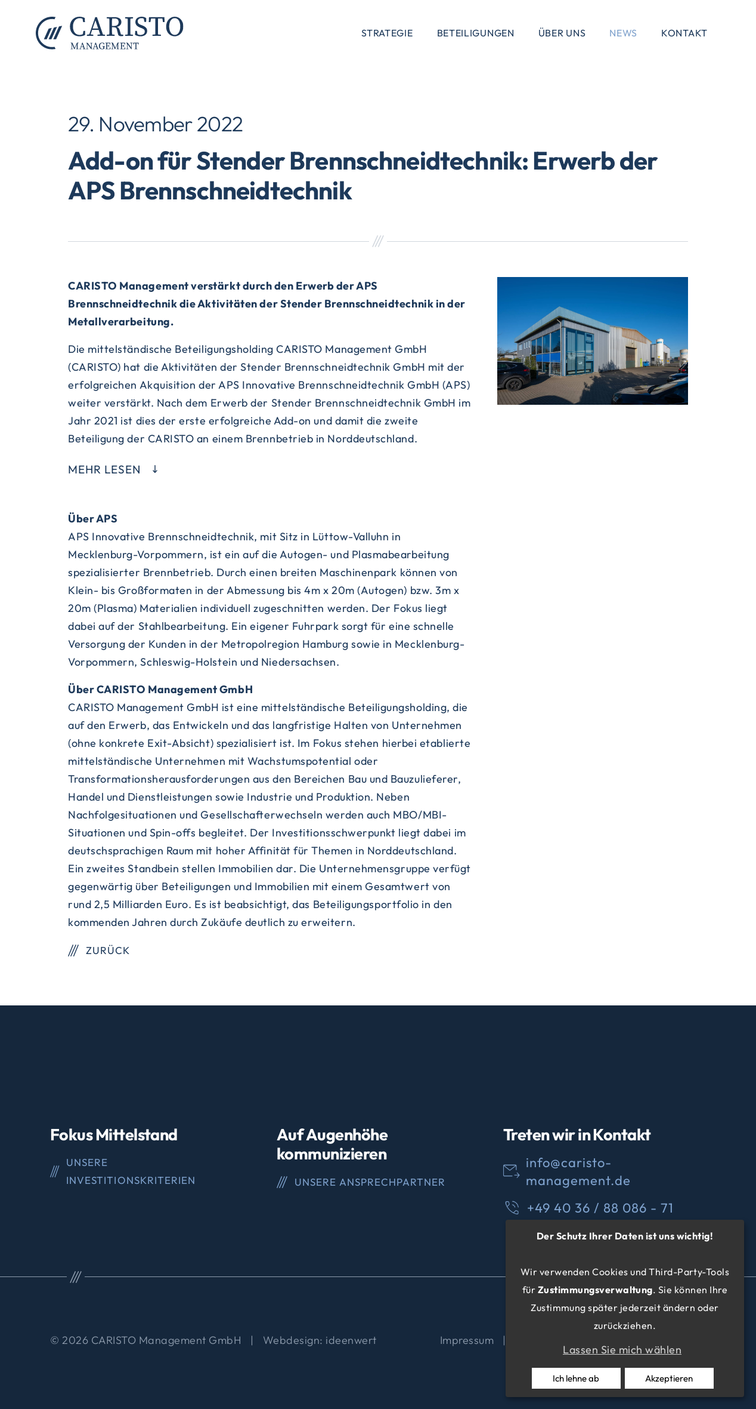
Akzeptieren (669, 1378)
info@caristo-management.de (578, 1171)
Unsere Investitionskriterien (130, 1171)
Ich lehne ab (576, 1378)
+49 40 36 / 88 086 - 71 (600, 1207)
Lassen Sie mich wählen (622, 1349)
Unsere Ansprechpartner (370, 1182)
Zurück (108, 950)
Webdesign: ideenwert (320, 1340)
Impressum (467, 1340)
